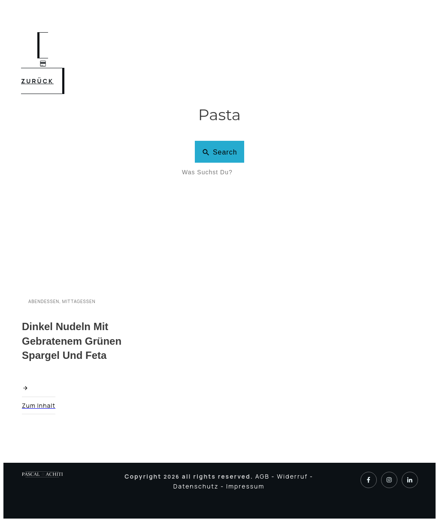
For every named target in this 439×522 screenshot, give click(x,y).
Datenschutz (197, 486)
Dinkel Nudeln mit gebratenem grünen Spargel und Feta (71, 341)
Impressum (245, 486)
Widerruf (293, 476)
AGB (263, 476)
